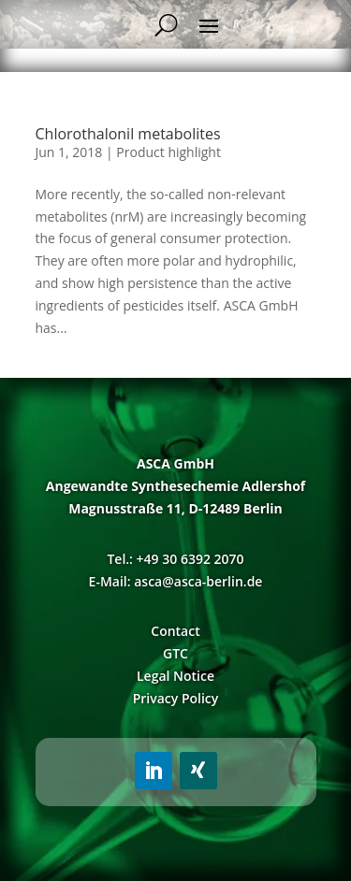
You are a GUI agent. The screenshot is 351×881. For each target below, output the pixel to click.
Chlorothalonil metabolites (128, 133)
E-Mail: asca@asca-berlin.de (176, 581)
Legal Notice (175, 676)
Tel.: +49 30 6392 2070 (175, 559)
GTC (175, 653)
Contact (175, 631)
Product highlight (168, 152)
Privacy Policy (176, 698)
